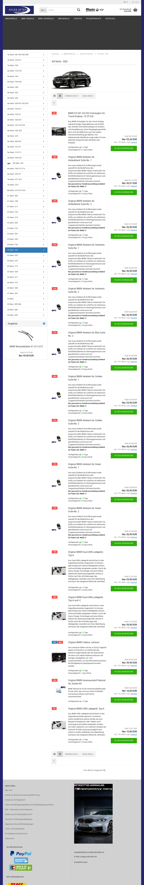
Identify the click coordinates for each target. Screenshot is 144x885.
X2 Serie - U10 (12, 189)
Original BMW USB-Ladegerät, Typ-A (86, 680)
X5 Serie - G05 (12, 243)
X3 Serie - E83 (12, 194)
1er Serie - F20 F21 (14, 32)
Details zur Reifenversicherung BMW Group (22, 766)
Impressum (9, 810)
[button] (126, 2)
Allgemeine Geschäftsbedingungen (19, 796)
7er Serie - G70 (12, 156)
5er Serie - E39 (12, 108)
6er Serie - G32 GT (14, 146)
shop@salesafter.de (88, 828)
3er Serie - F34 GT (14, 86)
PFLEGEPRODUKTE (93, 19)
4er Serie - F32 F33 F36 (16, 97)
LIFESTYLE (78, 19)
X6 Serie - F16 (12, 254)
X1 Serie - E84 (12, 167)
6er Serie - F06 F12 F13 (16, 140)
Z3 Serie (10, 270)
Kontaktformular (81, 834)
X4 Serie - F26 (12, 216)
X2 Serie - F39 (12, 184)
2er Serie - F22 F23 (14, 42)
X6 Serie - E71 (12, 249)
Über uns (8, 762)
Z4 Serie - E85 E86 (14, 276)
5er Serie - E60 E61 (14, 113)
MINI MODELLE (64, 19)
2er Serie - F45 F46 (14, 53)
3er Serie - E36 (12, 64)
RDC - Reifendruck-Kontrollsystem (19, 781)
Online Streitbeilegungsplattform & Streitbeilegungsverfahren (29, 776)
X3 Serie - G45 (12, 211)
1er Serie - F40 (12, 37)
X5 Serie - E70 (12, 232)
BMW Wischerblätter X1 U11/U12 (26, 318)
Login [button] (135, 2)
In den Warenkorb (124, 120)
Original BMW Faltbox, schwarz (84, 614)
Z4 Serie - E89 (12, 281)
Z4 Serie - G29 (12, 287)
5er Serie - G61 (15, 135)
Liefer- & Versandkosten (15, 800)
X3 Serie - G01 (12, 205)
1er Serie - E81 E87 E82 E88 (17, 26)
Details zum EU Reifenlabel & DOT (18, 786)
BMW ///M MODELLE (46, 19)
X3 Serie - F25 (12, 200)
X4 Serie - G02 (12, 222)
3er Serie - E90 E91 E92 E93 (17, 75)
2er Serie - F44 (12, 48)
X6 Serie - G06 (12, 260)
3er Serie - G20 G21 (14, 91)
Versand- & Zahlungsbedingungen (18, 791)
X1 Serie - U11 (12, 178)
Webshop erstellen (62, 881)
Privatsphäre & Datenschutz (16, 805)
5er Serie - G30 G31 (14, 129)
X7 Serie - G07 (12, 265)
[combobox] (71, 67)
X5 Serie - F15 (12, 238)
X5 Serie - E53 (12, 227)
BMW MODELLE (11, 19)
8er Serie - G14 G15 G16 (16, 162)
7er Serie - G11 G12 (14, 151)
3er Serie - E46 (12, 70)
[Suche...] (43, 10)
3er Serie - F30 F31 (14, 80)
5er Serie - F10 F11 (14, 124)
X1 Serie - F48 (12, 173)
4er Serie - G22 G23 (14, 102)
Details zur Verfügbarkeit (15, 771)
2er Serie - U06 (12, 59)
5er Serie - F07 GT (14, 118)
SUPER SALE (110, 19)
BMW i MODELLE (27, 19)
